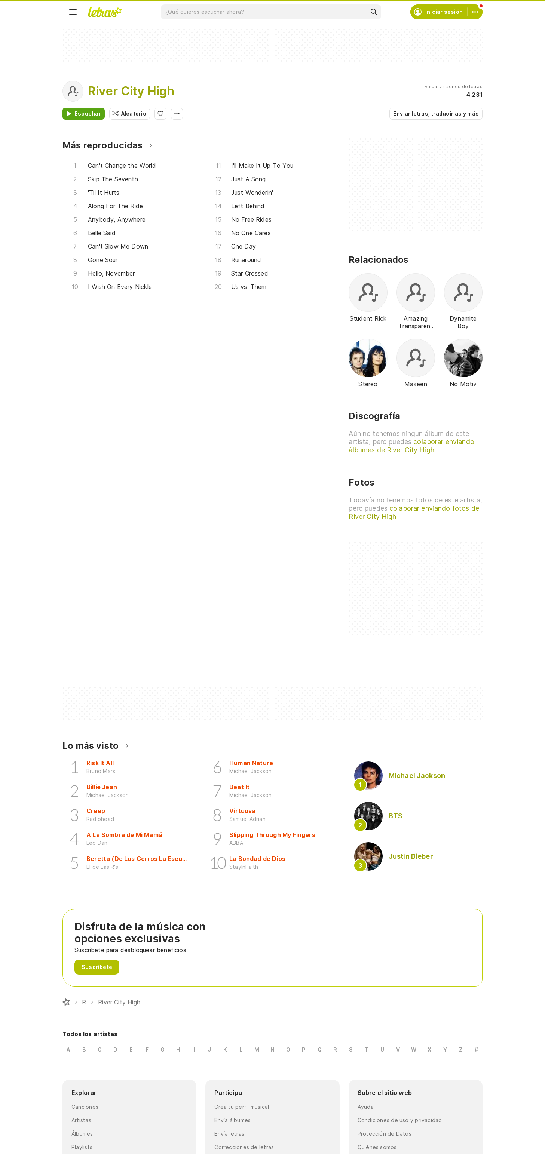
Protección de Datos (384, 1133)
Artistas (81, 1120)
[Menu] (72, 11)
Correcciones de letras (244, 1147)
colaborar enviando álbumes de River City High (411, 446)
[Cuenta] (475, 11)
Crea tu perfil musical (241, 1107)
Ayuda (366, 1107)
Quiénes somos (377, 1147)
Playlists (81, 1147)
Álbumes (82, 1133)
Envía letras (229, 1133)
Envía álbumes (232, 1120)
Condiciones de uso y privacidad (400, 1120)
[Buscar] (373, 11)
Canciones (84, 1107)
